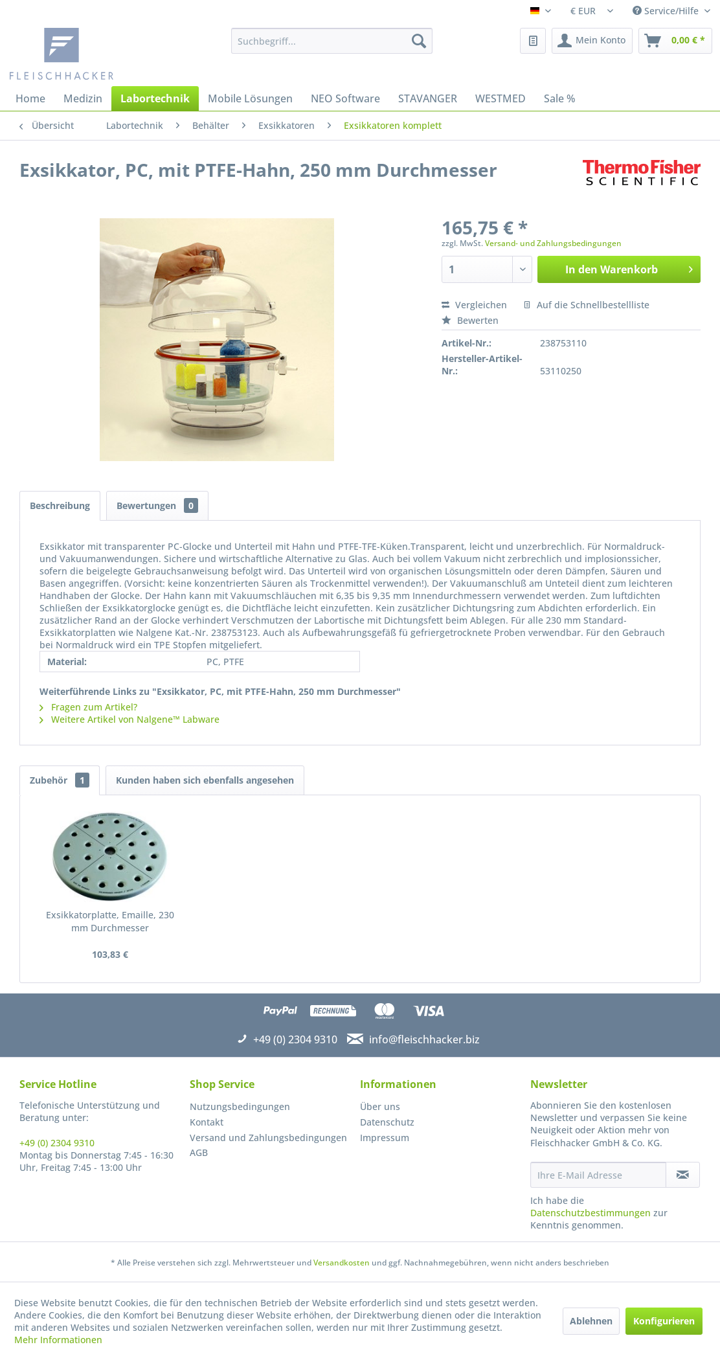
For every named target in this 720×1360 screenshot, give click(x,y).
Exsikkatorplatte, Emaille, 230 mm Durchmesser (110, 921)
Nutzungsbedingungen (240, 1106)
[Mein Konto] (592, 41)
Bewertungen (157, 505)
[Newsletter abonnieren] (683, 1175)
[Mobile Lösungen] (250, 98)
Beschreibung (60, 505)
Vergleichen (474, 305)
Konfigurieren (664, 1321)
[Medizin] (82, 98)
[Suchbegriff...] (332, 41)
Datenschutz (387, 1122)
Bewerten (470, 320)
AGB (199, 1152)
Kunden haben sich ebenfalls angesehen (205, 780)
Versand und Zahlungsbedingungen (268, 1137)
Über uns (380, 1106)
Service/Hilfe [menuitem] (667, 11)
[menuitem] (332, 41)
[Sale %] (560, 98)
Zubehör (59, 780)
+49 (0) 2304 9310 (57, 1143)
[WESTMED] (500, 98)
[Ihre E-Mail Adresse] (598, 1175)
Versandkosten (341, 1262)
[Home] (30, 98)
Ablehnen (591, 1321)
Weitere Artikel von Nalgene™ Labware (129, 719)
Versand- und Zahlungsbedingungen (553, 243)
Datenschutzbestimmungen (590, 1213)
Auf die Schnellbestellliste (586, 305)
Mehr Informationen (58, 1339)
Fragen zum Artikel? (88, 707)
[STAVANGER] (427, 98)
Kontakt (206, 1122)
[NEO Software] (345, 98)
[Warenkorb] (675, 41)
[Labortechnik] (155, 98)
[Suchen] (419, 41)
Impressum (384, 1137)
